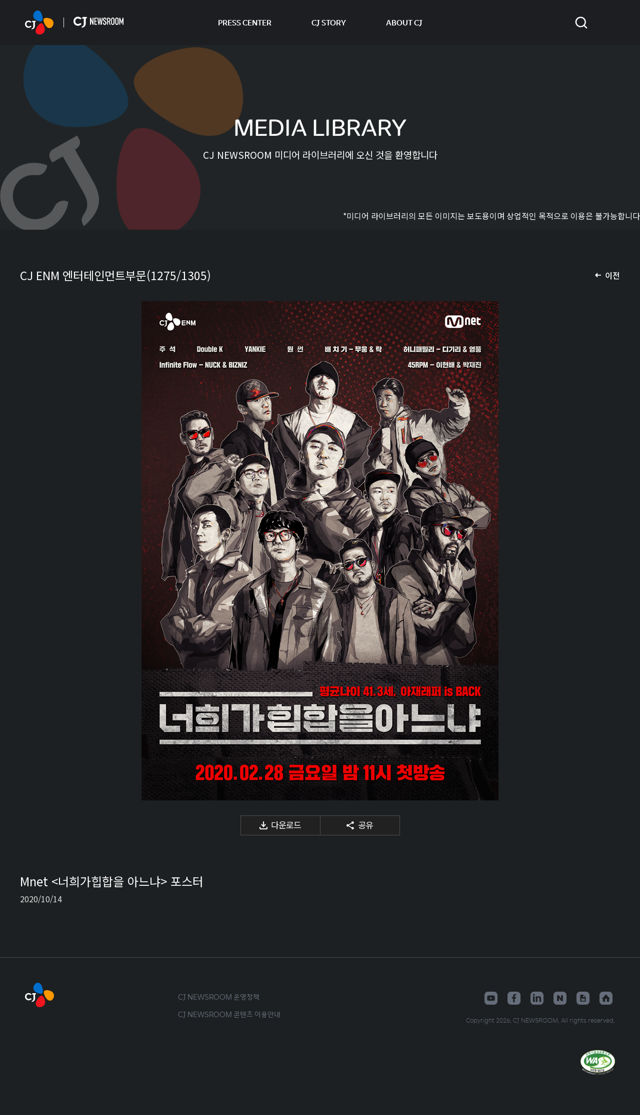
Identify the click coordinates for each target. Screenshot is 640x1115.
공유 (365, 824)
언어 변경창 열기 (608, 22)
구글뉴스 (583, 998)
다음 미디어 (600, 550)
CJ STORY (329, 22)
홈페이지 (606, 998)
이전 (612, 275)
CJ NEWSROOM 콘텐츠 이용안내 (229, 1014)
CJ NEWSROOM (39, 22)
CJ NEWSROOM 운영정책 (219, 997)
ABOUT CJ (404, 22)
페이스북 (514, 998)
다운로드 (286, 824)
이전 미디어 (40, 550)
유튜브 (491, 998)
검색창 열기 (581, 22)
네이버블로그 (560, 998)
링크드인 (537, 998)
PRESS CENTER (245, 22)
